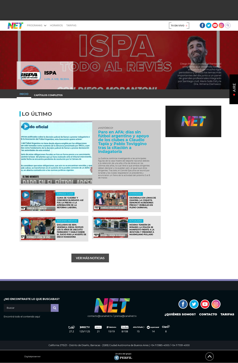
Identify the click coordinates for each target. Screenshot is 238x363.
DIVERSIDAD (135, 194)
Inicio (24, 94)
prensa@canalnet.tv (125, 316)
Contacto (208, 314)
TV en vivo (179, 25)
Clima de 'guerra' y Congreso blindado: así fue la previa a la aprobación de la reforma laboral (70, 203)
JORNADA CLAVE (65, 194)
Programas (36, 25)
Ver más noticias (90, 258)
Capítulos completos (48, 95)
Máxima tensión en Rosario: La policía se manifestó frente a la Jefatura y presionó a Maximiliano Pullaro (141, 230)
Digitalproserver (32, 357)
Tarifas (71, 25)
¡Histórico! (105, 128)
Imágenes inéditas (67, 221)
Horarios (56, 25)
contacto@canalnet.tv (100, 316)
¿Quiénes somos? (180, 314)
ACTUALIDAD (135, 221)
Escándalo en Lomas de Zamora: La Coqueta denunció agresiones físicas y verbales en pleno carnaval (142, 203)
